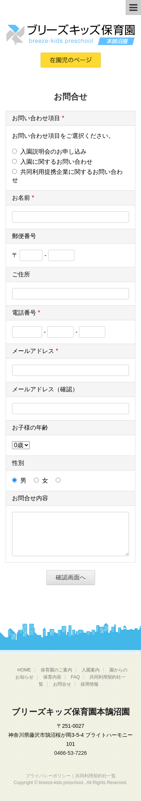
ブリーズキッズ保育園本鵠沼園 (71, 712)
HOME (24, 670)
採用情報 (89, 684)
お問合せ (62, 684)
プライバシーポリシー (48, 775)
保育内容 (52, 677)
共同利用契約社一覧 (95, 775)
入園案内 (91, 670)
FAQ (75, 677)
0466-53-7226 (70, 753)
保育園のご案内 (56, 670)
